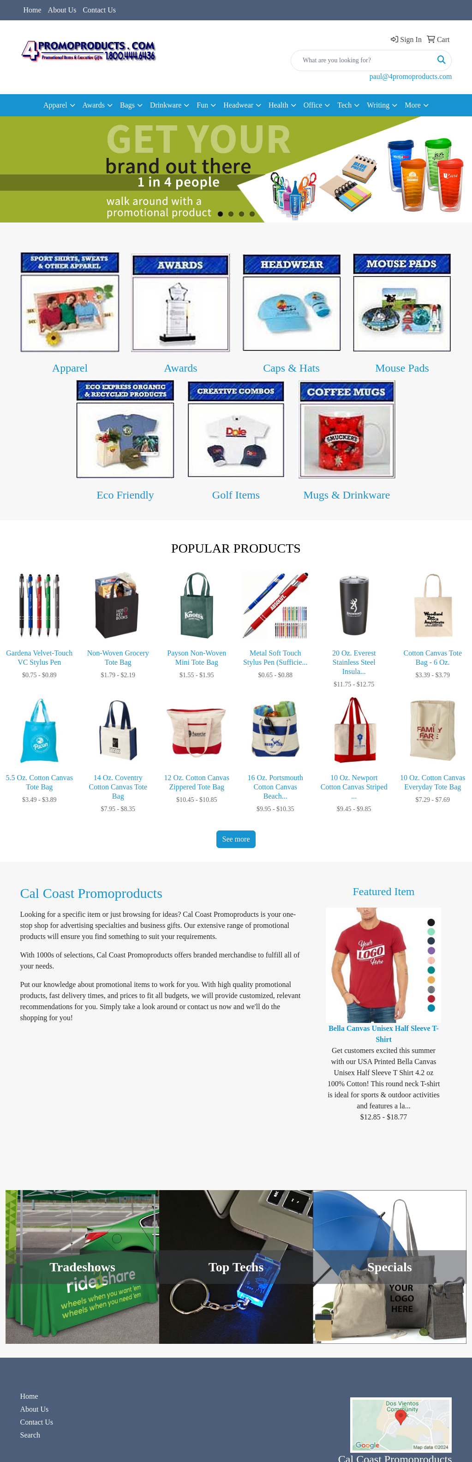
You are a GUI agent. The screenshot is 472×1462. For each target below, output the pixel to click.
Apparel (70, 368)
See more (236, 839)
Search (30, 1435)
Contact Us (99, 10)
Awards (180, 368)
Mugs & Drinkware (347, 495)
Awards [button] (94, 105)
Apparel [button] (55, 105)
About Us (62, 10)
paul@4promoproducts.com (411, 76)
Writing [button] (378, 105)
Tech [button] (344, 105)
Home (33, 10)
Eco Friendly (125, 495)
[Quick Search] (361, 60)
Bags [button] (127, 105)
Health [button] (278, 105)
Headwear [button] (238, 105)
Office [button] (313, 105)
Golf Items (236, 495)
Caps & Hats (291, 368)
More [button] (413, 105)
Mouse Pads (402, 368)
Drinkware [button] (165, 105)
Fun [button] (202, 105)
